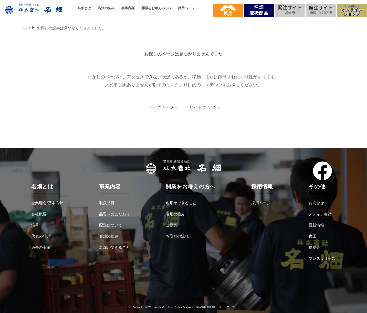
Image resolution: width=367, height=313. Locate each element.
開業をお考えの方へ (156, 8)
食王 (312, 236)
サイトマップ (226, 307)
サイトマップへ (204, 107)
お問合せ (316, 203)
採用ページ (186, 8)
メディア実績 (320, 214)
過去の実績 (40, 247)
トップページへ (162, 107)
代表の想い (40, 236)
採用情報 (262, 187)
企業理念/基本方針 (47, 203)
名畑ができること (114, 247)
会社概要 (39, 214)
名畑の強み (106, 8)
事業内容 (127, 8)
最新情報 (316, 225)
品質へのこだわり (114, 214)
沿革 (35, 225)
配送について (110, 225)
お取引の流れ (177, 236)
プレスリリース (322, 258)
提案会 (314, 247)
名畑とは (84, 8)
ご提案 (171, 225)
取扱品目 (106, 203)
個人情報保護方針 (206, 307)
